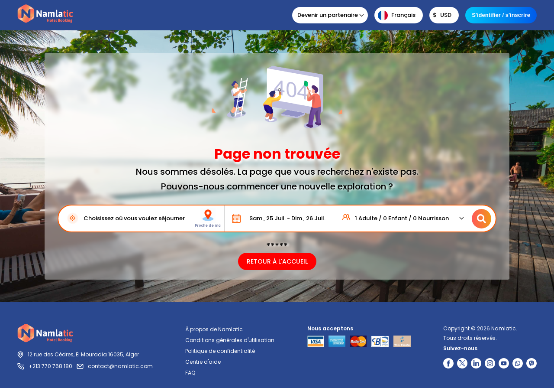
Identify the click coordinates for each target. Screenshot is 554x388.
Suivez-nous (460, 348)
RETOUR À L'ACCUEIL (277, 261)
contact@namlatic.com (120, 366)
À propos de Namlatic (214, 329)
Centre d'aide (203, 361)
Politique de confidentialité (220, 351)
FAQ (190, 372)
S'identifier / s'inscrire (501, 15)
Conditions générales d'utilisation (229, 340)
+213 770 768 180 (50, 366)
